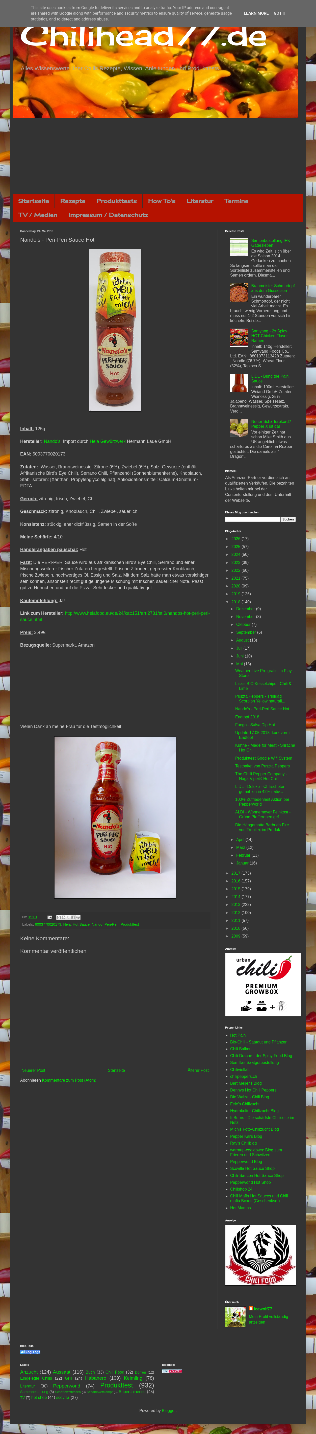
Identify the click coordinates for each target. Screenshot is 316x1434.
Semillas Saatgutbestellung (254, 1062)
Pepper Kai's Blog (246, 1136)
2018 (236, 602)
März (241, 847)
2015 (236, 889)
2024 (236, 554)
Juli (239, 648)
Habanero (95, 1378)
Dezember (246, 609)
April (240, 839)
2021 (236, 578)
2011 (236, 920)
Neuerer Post (33, 1070)
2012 (236, 913)
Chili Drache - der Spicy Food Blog (261, 1056)
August (243, 640)
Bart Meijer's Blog (246, 1083)
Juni (240, 656)
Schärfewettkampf (100, 1392)
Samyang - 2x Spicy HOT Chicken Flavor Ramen (269, 336)
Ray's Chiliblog (243, 1143)
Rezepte (72, 200)
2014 (236, 897)
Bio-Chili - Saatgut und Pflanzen (258, 1042)
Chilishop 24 (241, 1189)
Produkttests (117, 200)
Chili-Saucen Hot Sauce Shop (257, 1175)
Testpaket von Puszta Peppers (262, 766)
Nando (97, 924)
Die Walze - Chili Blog (249, 1097)
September (246, 632)
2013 (236, 904)
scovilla (62, 1397)
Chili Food (115, 1372)
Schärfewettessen (68, 1392)
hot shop (39, 1397)
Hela (67, 924)
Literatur (200, 200)
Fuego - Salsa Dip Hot (255, 725)
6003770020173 (48, 924)
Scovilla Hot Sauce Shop (252, 1168)
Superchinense (132, 1392)
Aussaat (61, 1372)
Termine (236, 200)
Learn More (256, 13)
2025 (236, 546)
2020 (236, 586)
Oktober (244, 624)
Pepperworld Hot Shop (250, 1182)
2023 (236, 562)
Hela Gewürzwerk (108, 441)
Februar (243, 855)
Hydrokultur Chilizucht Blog (254, 1111)
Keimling (133, 1378)
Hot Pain (238, 1035)
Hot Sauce (81, 924)
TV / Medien (37, 214)
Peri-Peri (111, 924)
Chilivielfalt (239, 1069)
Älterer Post (198, 1070)
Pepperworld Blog (246, 1161)
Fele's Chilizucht (244, 1104)
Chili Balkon (240, 1049)
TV (22, 1398)
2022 (236, 570)
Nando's (52, 441)
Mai (240, 664)
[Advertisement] (158, 156)
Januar (243, 863)
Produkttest (130, 924)
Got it (280, 13)
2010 (236, 928)
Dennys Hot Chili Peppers (253, 1090)
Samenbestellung (34, 1392)
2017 (236, 873)
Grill (68, 1378)
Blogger (168, 1410)
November (246, 616)
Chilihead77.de (143, 34)
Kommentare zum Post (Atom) (69, 1080)
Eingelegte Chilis (36, 1378)
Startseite (33, 200)
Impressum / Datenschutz (108, 214)
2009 (236, 936)
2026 (236, 539)
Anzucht (29, 1372)
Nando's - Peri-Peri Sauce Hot (262, 709)
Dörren (140, 1372)
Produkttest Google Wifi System (263, 758)
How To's (161, 200)
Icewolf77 (263, 1309)
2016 (236, 881)
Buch (90, 1372)
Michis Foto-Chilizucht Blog (254, 1129)
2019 (236, 594)
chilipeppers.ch (243, 1076)
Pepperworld (66, 1386)
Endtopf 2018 (247, 717)
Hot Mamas (240, 1208)
